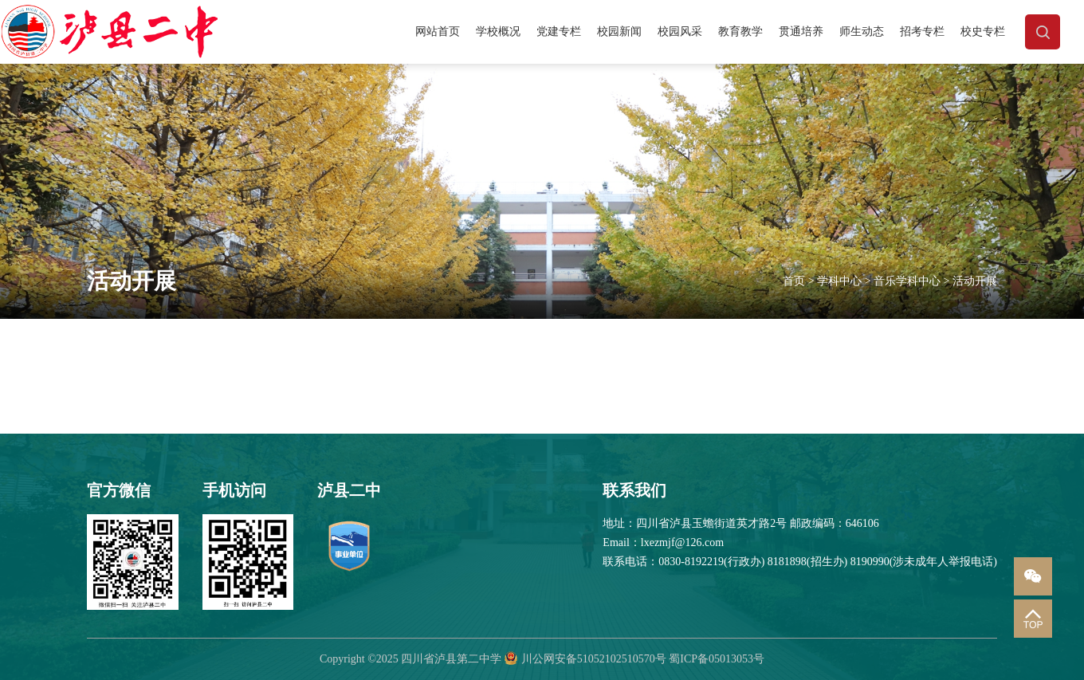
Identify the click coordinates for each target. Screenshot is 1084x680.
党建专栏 (558, 31)
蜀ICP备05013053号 (716, 659)
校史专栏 (982, 31)
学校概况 (498, 31)
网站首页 (437, 31)
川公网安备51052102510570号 (593, 659)
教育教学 (740, 31)
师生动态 (861, 31)
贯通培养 (801, 31)
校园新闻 (619, 31)
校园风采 (680, 31)
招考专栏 (922, 31)
